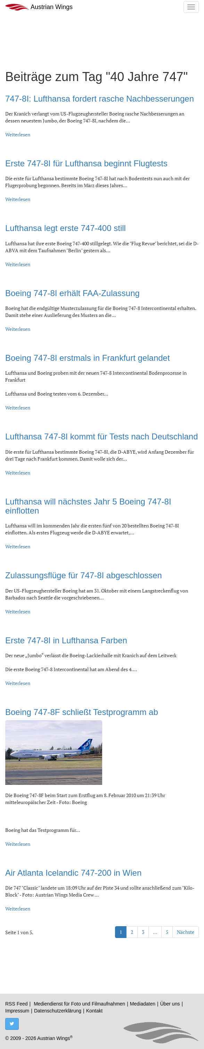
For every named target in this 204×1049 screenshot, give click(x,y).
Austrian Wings (39, 7)
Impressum (17, 1011)
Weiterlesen (17, 134)
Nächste (185, 932)
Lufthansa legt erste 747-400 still (65, 228)
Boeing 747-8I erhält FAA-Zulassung (72, 293)
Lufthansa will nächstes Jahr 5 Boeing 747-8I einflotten (88, 506)
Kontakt (94, 1011)
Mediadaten (142, 1004)
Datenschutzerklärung (57, 1011)
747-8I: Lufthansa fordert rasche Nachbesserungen (99, 98)
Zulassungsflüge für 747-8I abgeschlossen (83, 575)
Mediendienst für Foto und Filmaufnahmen (79, 1004)
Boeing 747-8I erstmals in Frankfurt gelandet (87, 358)
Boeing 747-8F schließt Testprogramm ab (81, 712)
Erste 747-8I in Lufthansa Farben (66, 640)
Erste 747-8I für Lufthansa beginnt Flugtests (86, 163)
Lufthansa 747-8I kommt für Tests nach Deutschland (101, 436)
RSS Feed (16, 1004)
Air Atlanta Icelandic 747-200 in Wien (73, 872)
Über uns (170, 1004)
